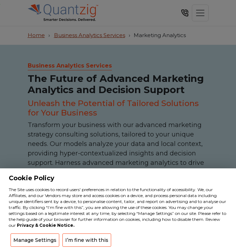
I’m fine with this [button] (86, 240)
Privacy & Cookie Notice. (45, 225)
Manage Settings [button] (34, 240)
